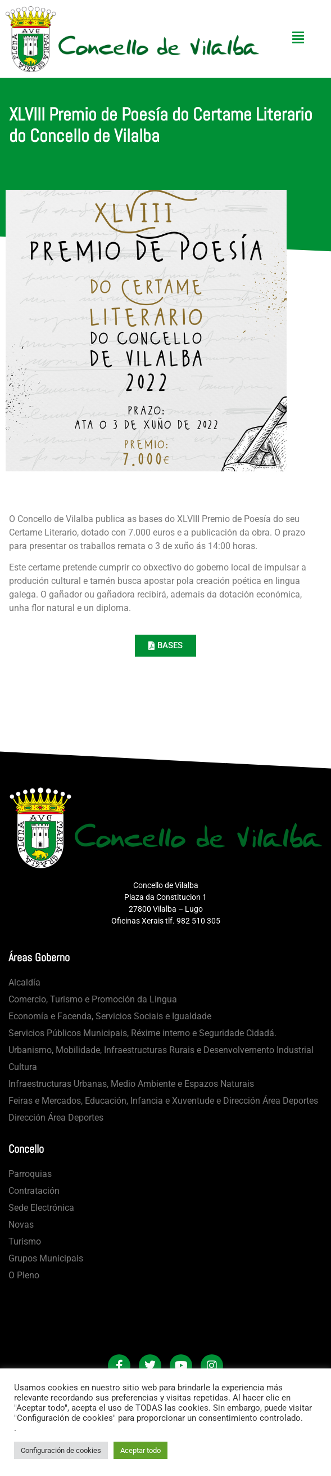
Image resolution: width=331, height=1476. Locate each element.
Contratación (34, 1190)
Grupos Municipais (45, 1258)
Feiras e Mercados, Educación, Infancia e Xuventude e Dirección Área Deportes (163, 1100)
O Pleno (23, 1275)
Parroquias (30, 1174)
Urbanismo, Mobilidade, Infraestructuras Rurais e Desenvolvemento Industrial (161, 1050)
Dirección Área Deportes (55, 1117)
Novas (21, 1224)
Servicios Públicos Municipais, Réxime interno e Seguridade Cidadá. (142, 1033)
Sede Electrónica (41, 1207)
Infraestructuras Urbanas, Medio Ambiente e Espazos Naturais (131, 1083)
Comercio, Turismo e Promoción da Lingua (92, 999)
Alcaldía (24, 982)
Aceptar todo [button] (140, 1450)
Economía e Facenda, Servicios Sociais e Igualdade (109, 1016)
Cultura (22, 1067)
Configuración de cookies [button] (61, 1450)
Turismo (24, 1241)
